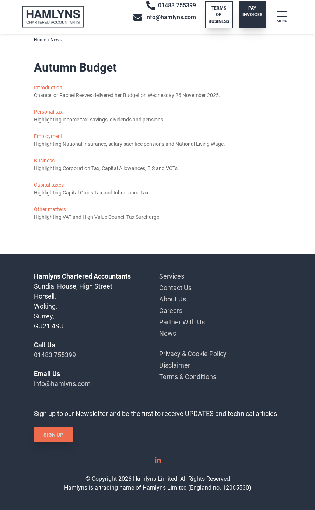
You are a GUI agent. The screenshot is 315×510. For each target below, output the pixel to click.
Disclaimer (174, 365)
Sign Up (53, 435)
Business (44, 160)
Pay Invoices (252, 11)
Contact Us (175, 288)
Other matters (50, 209)
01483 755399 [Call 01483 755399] (171, 5)
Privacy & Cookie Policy (193, 354)
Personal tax (48, 112)
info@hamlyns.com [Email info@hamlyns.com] (164, 17)
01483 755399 (55, 355)
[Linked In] (157, 462)
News (167, 333)
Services (171, 276)
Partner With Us (182, 322)
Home (40, 39)
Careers (170, 310)
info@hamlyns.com (62, 383)
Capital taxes (49, 185)
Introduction (48, 87)
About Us (172, 299)
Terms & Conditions (187, 376)
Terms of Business (219, 15)
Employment (48, 136)
